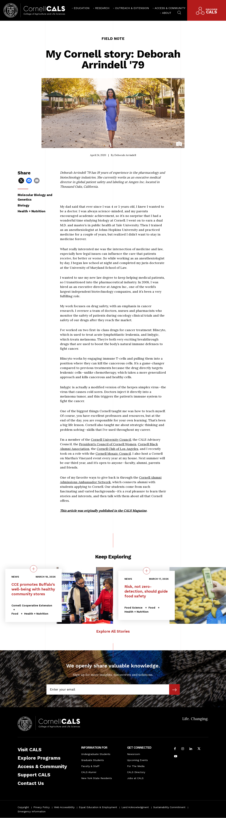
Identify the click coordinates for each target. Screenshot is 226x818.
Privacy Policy (41, 807)
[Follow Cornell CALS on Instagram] (182, 749)
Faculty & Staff (90, 766)
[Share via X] (21, 180)
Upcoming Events (137, 760)
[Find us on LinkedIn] (190, 749)
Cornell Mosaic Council (113, 453)
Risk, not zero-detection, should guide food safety (146, 591)
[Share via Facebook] (29, 180)
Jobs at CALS (135, 778)
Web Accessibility (64, 807)
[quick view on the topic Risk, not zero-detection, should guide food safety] (146, 570)
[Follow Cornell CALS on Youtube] (175, 756)
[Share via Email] (37, 180)
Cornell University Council (111, 440)
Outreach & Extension (132, 8)
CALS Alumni (88, 772)
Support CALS (34, 775)
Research (102, 8)
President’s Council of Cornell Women (107, 444)
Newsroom (133, 754)
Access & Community (170, 8)
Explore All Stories (113, 631)
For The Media (135, 766)
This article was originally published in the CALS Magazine (103, 511)
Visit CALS (29, 749)
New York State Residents (96, 778)
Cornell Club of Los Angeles (117, 449)
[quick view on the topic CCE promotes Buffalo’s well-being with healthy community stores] (33, 568)
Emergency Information (32, 811)
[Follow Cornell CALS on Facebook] (175, 749)
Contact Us (31, 783)
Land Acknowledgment (135, 807)
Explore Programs (39, 758)
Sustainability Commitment (169, 807)
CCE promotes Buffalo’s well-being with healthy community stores (33, 589)
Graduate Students (92, 760)
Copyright (23, 807)
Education (82, 8)
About (166, 13)
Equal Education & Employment (98, 807)
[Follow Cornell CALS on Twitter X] (199, 749)
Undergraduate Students (95, 754)
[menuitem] (81, 8)
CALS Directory (136, 772)
